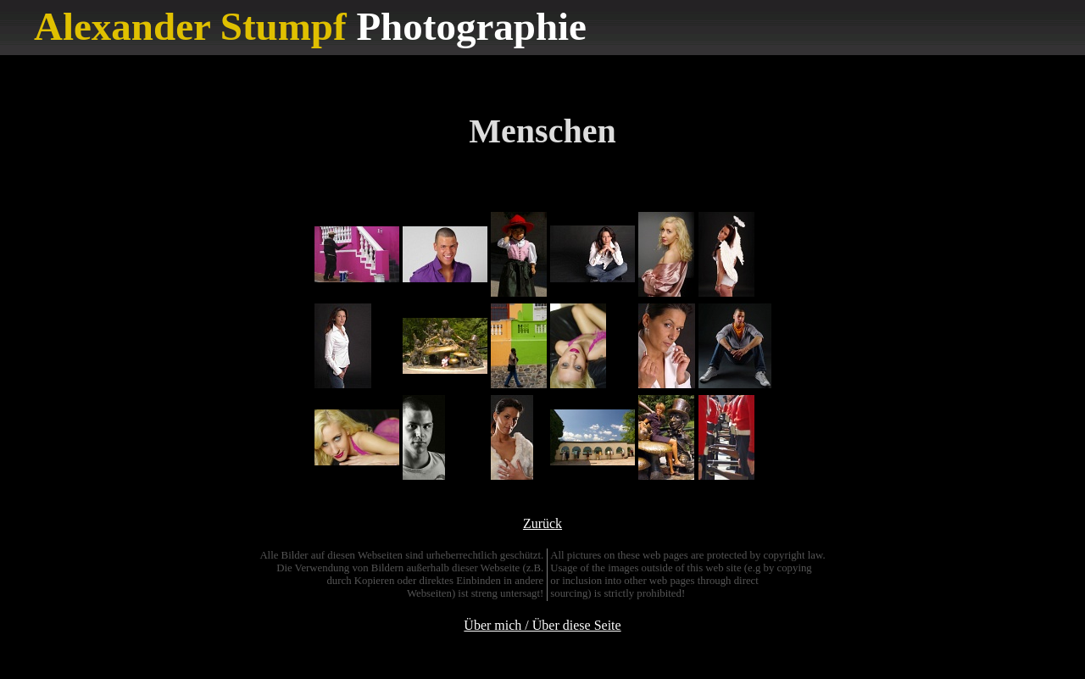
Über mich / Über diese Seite (542, 625)
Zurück (542, 523)
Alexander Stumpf (190, 26)
